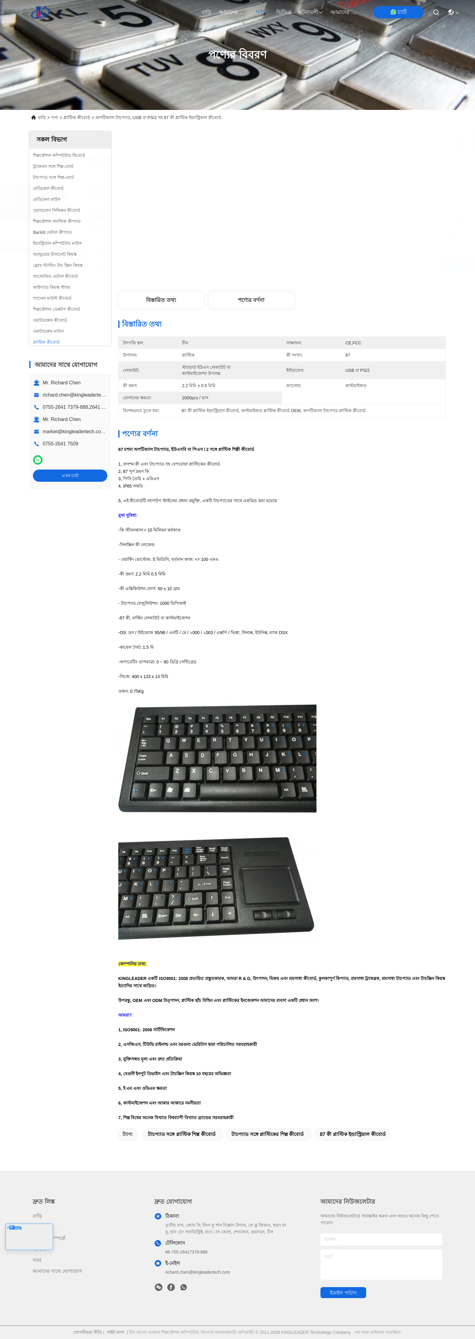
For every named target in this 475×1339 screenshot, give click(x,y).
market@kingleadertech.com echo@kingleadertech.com (105, 431)
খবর (37, 1260)
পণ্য (262, 12)
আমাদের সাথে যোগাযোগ (345, 12)
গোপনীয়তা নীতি (87, 1332)
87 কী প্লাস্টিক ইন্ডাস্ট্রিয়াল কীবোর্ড (353, 1134)
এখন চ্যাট (70, 475)
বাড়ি (207, 12)
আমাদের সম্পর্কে (233, 12)
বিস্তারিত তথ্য (161, 300)
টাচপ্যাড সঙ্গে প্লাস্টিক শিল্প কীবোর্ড (182, 1134)
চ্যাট (398, 12)
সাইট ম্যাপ (115, 1332)
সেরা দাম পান (332, 265)
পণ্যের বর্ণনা (251, 300)
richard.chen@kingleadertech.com (80, 394)
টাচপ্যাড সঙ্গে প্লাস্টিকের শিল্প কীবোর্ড (267, 1134)
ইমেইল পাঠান (343, 1292)
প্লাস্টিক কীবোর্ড (76, 117)
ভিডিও (283, 12)
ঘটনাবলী (310, 12)
